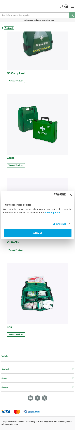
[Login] (61, 6)
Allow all (37, 233)
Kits (9, 327)
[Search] (72, 15)
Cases (10, 157)
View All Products (15, 80)
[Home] (73, 6)
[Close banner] (71, 195)
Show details (59, 224)
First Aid (9, 28)
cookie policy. (52, 212)
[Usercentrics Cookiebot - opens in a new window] (53, 195)
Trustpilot (4, 356)
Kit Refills (13, 242)
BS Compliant (16, 73)
